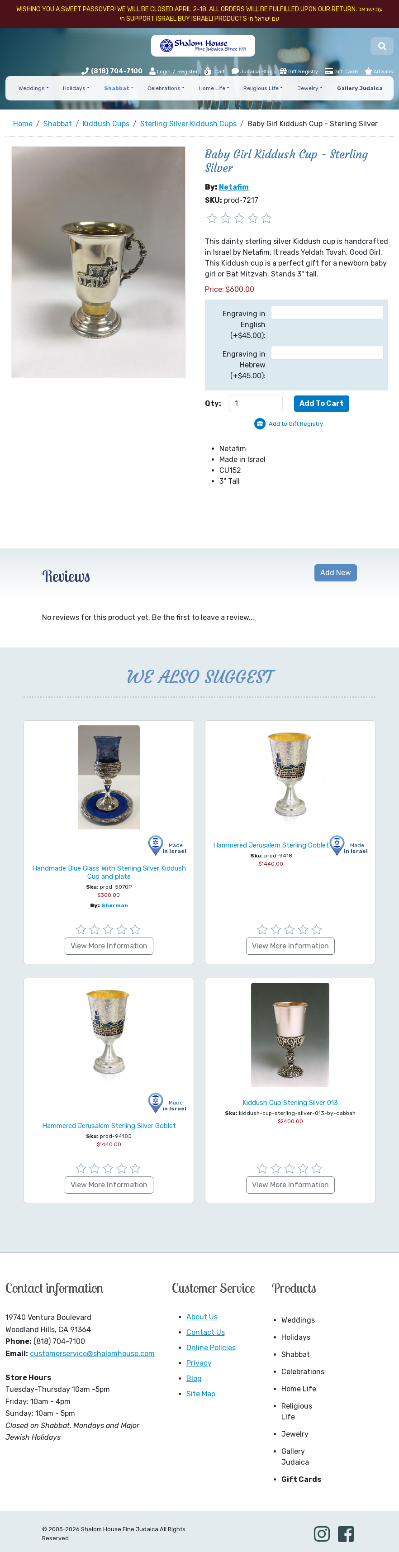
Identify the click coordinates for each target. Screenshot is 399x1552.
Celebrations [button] (163, 88)
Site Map (200, 1394)
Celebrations (302, 1371)
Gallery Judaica (295, 1456)
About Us (202, 1317)
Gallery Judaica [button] (360, 88)
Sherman (114, 905)
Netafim (234, 187)
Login (160, 71)
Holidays (295, 1337)
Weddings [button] (32, 88)
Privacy (199, 1363)
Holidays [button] (74, 88)
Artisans (379, 71)
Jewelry (295, 1434)
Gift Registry (299, 71)
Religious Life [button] (261, 88)
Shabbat (295, 1354)
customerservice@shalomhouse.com (92, 1353)
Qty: (213, 403)
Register (187, 72)
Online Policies (211, 1347)
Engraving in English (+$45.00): (244, 324)
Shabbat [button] (116, 88)
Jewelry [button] (307, 88)
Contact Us (205, 1332)
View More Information (109, 946)
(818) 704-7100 (116, 71)
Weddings (298, 1320)
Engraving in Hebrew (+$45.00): (244, 365)
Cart (214, 72)
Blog (194, 1378)
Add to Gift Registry (296, 423)
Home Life (298, 1389)
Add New (335, 572)
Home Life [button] (212, 88)
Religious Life (296, 1411)
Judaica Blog (252, 71)
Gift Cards (341, 71)
